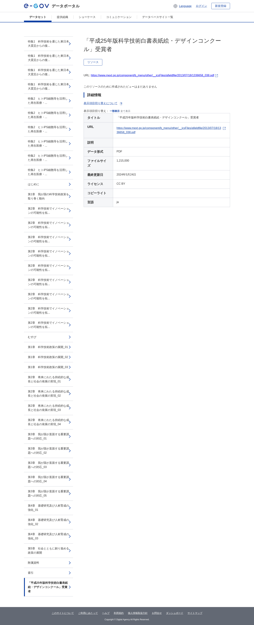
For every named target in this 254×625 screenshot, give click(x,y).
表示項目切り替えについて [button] (103, 103)
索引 (31, 572)
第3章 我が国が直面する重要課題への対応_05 (48, 493)
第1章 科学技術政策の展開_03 (48, 367)
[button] (182, 6)
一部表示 (115, 111)
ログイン (201, 5)
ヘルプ (106, 613)
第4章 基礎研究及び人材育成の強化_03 (48, 536)
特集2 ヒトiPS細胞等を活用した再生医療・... (48, 100)
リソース (93, 62)
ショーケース (87, 17)
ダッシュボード (174, 613)
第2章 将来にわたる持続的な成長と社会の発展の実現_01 (48, 379)
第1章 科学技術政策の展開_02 (48, 357)
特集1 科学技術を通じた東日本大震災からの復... (48, 43)
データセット (37, 17)
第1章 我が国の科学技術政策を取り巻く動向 (48, 196)
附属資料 (33, 562)
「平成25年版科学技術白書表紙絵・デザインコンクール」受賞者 (48, 587)
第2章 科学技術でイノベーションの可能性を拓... (48, 210)
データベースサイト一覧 (157, 17)
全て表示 (125, 111)
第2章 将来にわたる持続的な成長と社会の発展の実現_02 (48, 393)
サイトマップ (195, 613)
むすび (32, 336)
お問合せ (157, 613)
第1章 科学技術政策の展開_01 (48, 347)
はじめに (33, 184)
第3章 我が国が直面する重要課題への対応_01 (48, 436)
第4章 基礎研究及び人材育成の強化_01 (48, 507)
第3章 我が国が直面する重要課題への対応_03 (48, 465)
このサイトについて (63, 613)
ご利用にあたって (88, 613)
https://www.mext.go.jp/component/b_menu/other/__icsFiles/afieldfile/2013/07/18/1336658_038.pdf (152, 75)
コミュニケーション (119, 17)
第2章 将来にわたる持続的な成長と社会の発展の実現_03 (48, 407)
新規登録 (220, 5)
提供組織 (62, 17)
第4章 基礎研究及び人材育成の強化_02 (48, 522)
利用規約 (119, 613)
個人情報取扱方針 (138, 613)
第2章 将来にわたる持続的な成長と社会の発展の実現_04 (48, 422)
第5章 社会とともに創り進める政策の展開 (48, 550)
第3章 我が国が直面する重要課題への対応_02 (48, 450)
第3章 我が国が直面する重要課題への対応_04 (48, 479)
